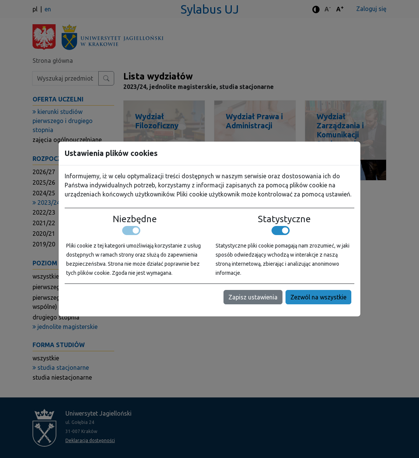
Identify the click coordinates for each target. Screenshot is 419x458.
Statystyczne (284, 218)
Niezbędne (135, 218)
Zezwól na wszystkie (318, 297)
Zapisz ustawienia (253, 297)
